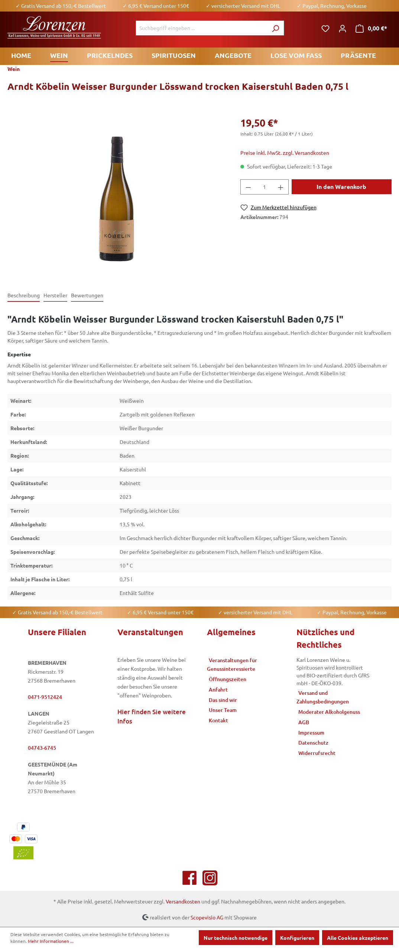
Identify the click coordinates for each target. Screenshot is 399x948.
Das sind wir (223, 699)
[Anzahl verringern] (248, 186)
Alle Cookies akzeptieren (357, 937)
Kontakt (218, 720)
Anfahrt (218, 689)
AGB (303, 722)
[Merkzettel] (325, 28)
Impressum (311, 732)
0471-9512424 (45, 696)
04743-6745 (42, 747)
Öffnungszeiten (227, 679)
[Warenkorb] (371, 28)
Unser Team (223, 709)
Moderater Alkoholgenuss (329, 711)
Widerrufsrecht (316, 752)
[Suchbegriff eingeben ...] (201, 28)
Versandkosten (183, 901)
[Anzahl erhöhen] (281, 186)
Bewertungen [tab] (87, 295)
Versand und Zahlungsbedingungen (322, 697)
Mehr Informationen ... (51, 941)
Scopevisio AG (207, 916)
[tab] (23, 296)
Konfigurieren (297, 937)
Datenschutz (313, 742)
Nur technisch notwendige (235, 937)
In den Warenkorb (341, 186)
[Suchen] (275, 28)
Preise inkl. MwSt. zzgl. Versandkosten (284, 152)
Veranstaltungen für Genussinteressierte (232, 665)
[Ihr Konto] (342, 28)
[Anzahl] (264, 186)
